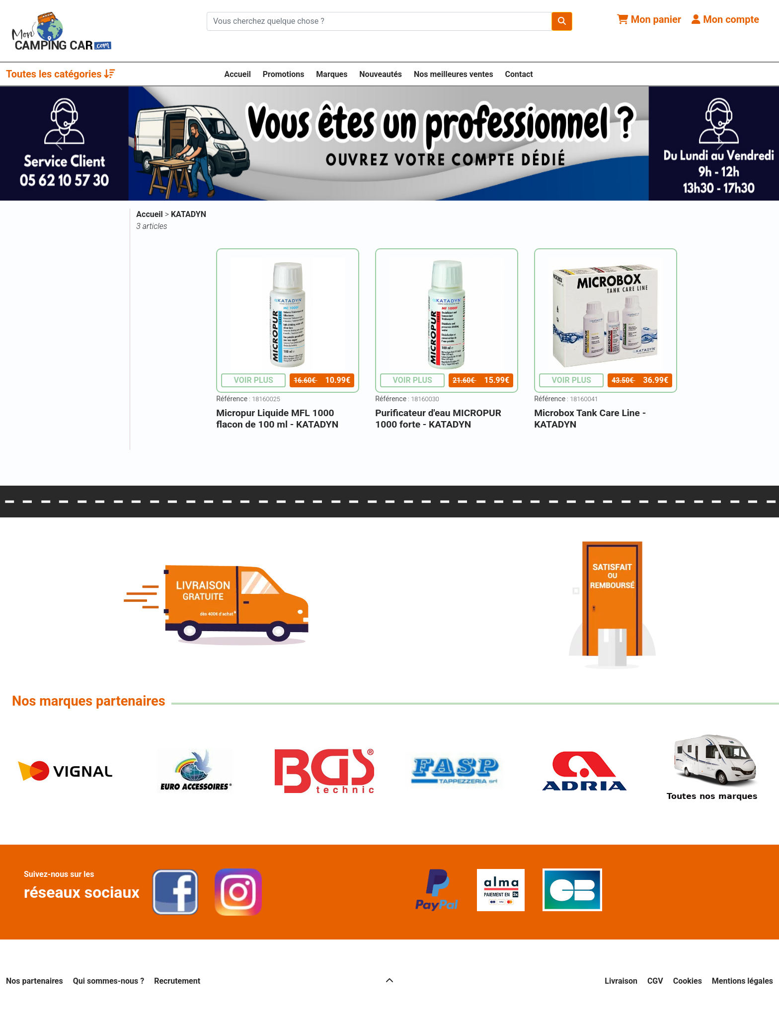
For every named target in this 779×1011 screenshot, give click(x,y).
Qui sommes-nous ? (108, 981)
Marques (331, 74)
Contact (519, 74)
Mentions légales (742, 981)
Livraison (621, 981)
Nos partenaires (34, 981)
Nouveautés (380, 74)
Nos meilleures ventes (453, 74)
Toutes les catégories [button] (60, 74)
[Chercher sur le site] (379, 21)
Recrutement (177, 981)
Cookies (687, 981)
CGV (655, 981)
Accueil (237, 74)
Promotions (284, 74)
